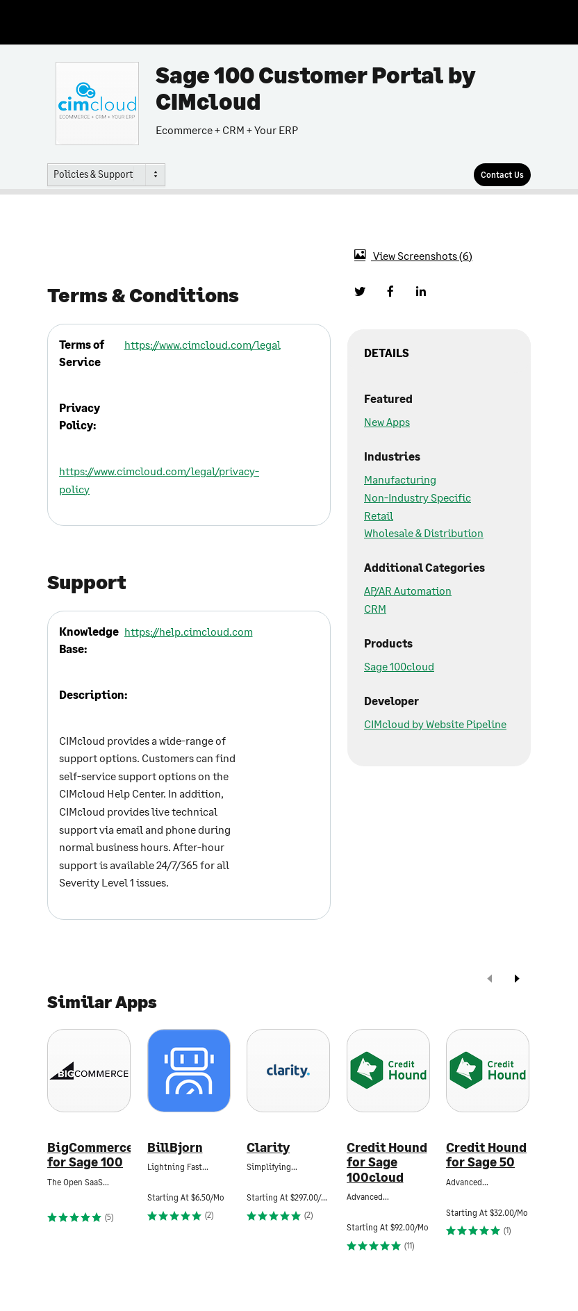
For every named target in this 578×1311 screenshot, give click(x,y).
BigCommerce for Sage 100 (89, 1155)
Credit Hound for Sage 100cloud (387, 1162)
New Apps (387, 421)
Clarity (268, 1147)
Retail (378, 515)
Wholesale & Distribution (424, 532)
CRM (375, 608)
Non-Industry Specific (417, 497)
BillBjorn (175, 1147)
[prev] (490, 979)
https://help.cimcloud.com (188, 631)
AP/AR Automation (408, 590)
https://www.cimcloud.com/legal (202, 344)
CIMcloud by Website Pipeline (435, 723)
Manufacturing (400, 479)
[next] (517, 979)
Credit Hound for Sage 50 (486, 1155)
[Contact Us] (502, 174)
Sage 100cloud (399, 666)
